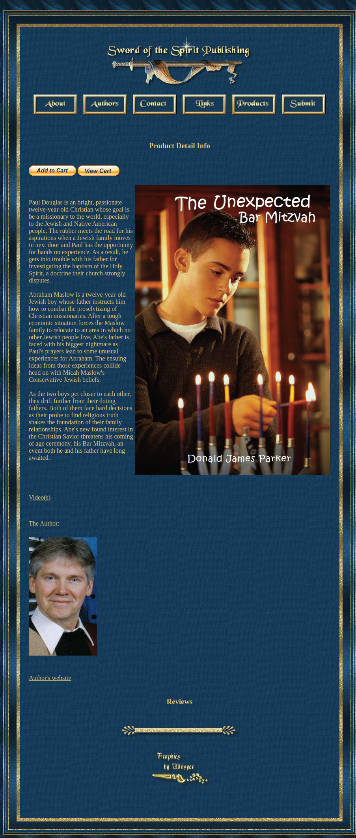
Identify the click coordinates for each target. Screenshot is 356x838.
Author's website (50, 677)
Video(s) (39, 497)
